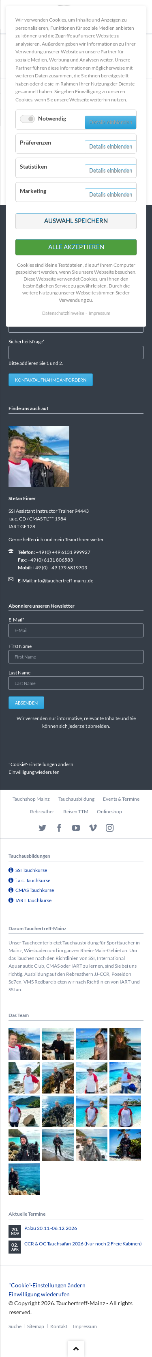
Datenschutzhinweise (63, 313)
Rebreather (42, 811)
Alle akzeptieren (76, 246)
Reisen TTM (75, 811)
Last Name (19, 673)
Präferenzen (35, 142)
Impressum (85, 1326)
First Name (20, 646)
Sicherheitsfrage (27, 341)
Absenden (26, 702)
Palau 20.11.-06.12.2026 (50, 1228)
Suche (15, 1326)
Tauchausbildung (76, 799)
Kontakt (58, 1326)
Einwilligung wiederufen (34, 772)
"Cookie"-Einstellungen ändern (41, 764)
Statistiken (33, 166)
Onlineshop (109, 811)
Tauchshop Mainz (31, 799)
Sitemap (35, 1326)
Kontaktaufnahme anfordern (50, 379)
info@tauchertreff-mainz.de (63, 580)
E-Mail (19, 619)
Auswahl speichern (76, 220)
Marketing (33, 190)
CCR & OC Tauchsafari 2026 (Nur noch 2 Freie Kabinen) (83, 1244)
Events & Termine (121, 799)
